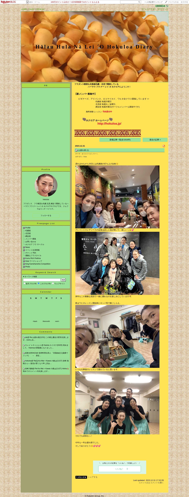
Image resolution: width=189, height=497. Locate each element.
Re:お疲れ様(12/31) (38, 337)
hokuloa (28, 361)
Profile (46, 169)
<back (35, 321)
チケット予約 (30, 253)
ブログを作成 (173, 2)
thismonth (46, 321)
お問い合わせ (30, 242)
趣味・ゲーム (34, 2)
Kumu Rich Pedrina (33, 258)
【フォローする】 (148, 9)
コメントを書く (157, 483)
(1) (88, 150)
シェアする (92, 477)
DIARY (32, 9)
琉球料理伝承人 (45, 353)
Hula (85, 156)
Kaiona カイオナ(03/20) (53, 345)
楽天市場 (184, 2)
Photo (27, 267)
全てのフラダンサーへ (90, 154)
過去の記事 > (155, 140)
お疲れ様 (82, 150)
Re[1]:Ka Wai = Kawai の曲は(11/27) (48, 361)
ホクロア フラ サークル (34, 244)
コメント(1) (144, 483)
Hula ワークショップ (33, 261)
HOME (24, 9)
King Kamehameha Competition (37, 264)
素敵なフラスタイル (33, 255)
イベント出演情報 (32, 250)
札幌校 (28, 231)
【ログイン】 (162, 9)
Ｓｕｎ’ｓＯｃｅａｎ (33, 345)
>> (154, 2)
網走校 (28, 236)
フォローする (46, 216)
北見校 (28, 233)
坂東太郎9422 (30, 353)
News (27, 247)
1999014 (160, 6)
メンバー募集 (30, 239)
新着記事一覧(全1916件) (120, 140)
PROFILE (40, 9)
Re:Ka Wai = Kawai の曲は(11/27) (48, 369)
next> (57, 321)
